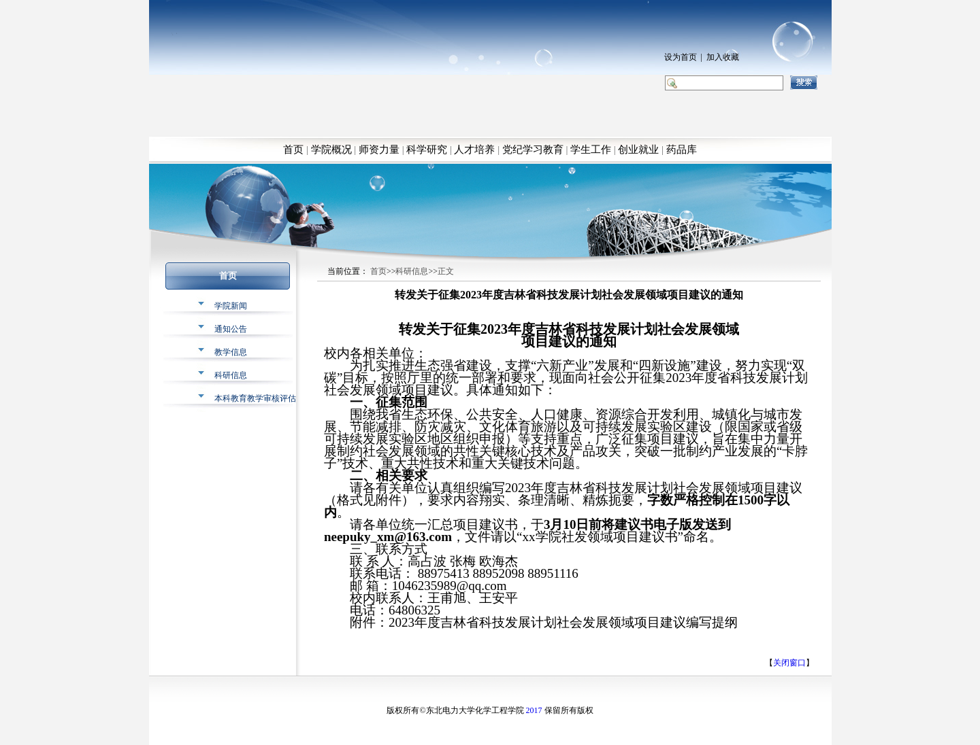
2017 (534, 710)
